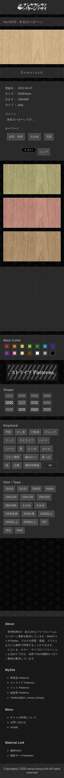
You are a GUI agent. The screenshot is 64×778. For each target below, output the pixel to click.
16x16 (9, 488)
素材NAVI (16, 750)
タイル (46, 448)
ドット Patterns (19, 687)
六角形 (35, 432)
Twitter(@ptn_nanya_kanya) (27, 697)
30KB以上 (11, 522)
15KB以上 (46, 513)
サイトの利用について (23, 717)
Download (32, 72)
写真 (49, 136)
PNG (20, 530)
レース (9, 448)
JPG (8, 530)
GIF (44, 522)
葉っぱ (46, 457)
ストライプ (27, 440)
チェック (50, 432)
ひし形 (21, 432)
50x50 (36, 488)
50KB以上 (30, 522)
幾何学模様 (32, 465)
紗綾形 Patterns (19, 692)
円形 (8, 432)
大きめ (34, 136)
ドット (9, 440)
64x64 (50, 488)
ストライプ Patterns (22, 682)
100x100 (10, 497)
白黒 (17, 465)
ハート (43, 440)
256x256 (44, 497)
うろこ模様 (12, 457)
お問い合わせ (18, 722)
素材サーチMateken (22, 755)
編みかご (30, 457)
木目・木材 (16, 136)
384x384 (10, 505)
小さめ (26, 505)
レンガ (32, 448)
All (50, 465)
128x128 (27, 497)
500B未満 (11, 513)
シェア (44, 151)
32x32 (23, 488)
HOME (14, 727)
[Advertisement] (32, 299)
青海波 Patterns (19, 677)
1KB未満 (28, 513)
